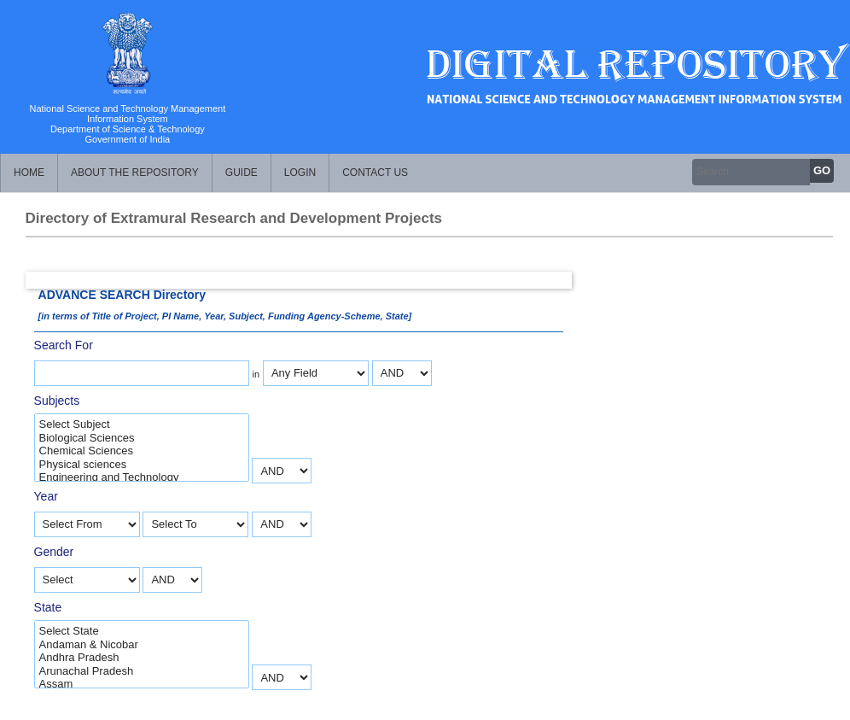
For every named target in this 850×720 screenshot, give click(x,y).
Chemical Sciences (141, 451)
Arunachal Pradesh (141, 671)
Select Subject (141, 424)
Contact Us (375, 173)
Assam (141, 684)
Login (300, 173)
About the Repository (135, 173)
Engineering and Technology (141, 477)
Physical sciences (141, 464)
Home (29, 173)
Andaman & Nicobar (141, 645)
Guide (241, 173)
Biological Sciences (141, 438)
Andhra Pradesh (141, 657)
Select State (141, 631)
